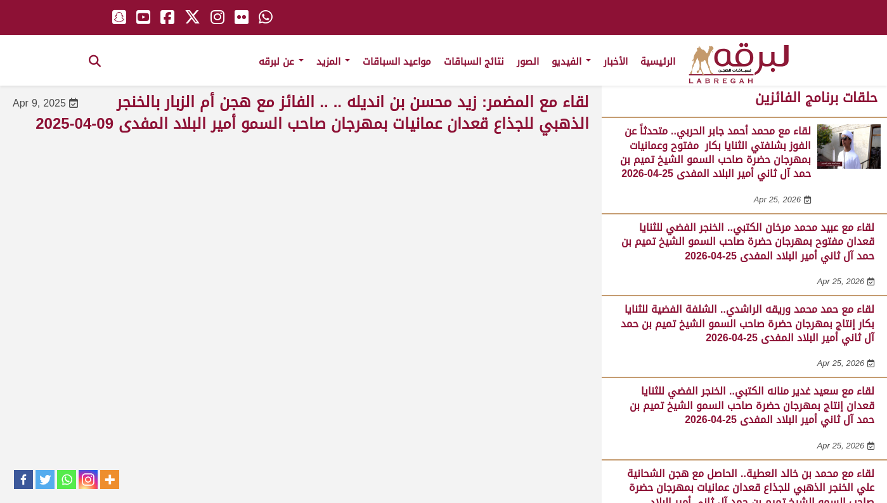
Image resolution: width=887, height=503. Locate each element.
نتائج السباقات (474, 61)
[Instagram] (88, 479)
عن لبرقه (281, 61)
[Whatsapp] (66, 479)
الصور (528, 61)
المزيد (333, 61)
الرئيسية (657, 61)
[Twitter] (45, 479)
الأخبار (616, 61)
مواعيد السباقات (397, 61)
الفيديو (571, 61)
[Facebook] (23, 479)
